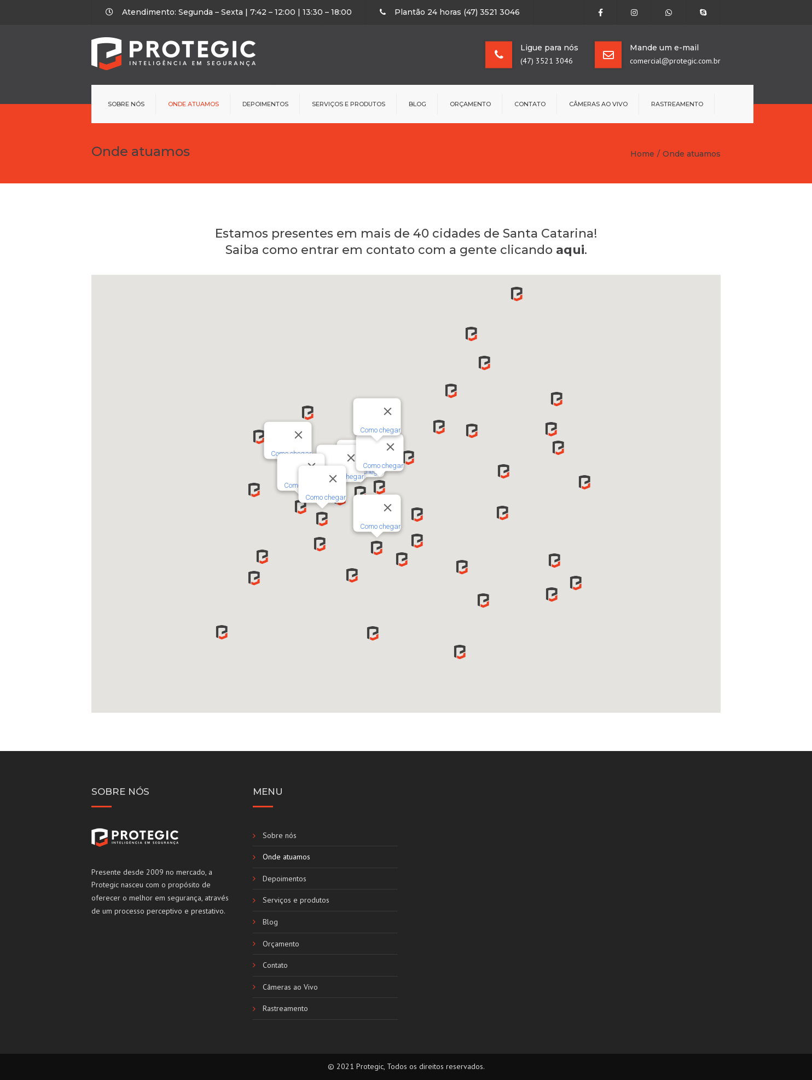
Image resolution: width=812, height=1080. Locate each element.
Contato (530, 104)
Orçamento (470, 104)
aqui (570, 249)
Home (642, 154)
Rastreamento (677, 104)
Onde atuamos (193, 104)
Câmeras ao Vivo (598, 104)
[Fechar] (299, 434)
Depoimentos (265, 104)
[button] (376, 550)
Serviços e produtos (348, 104)
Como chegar (380, 526)
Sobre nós (126, 104)
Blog (417, 104)
